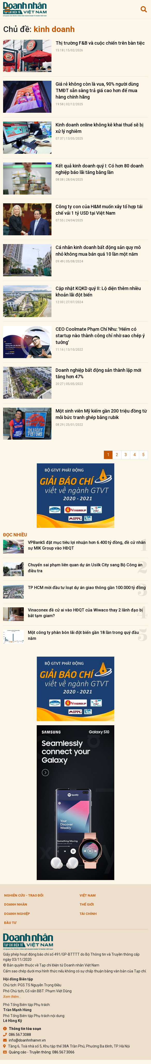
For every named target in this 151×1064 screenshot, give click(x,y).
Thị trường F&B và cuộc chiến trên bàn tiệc (100, 43)
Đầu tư (10, 923)
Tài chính (88, 914)
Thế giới (87, 904)
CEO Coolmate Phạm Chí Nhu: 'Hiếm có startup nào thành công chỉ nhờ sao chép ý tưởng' (100, 335)
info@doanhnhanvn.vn (24, 1040)
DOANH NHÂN (15, 904)
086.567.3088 (17, 1035)
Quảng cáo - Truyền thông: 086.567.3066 (38, 1052)
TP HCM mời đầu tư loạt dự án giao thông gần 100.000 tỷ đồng (87, 587)
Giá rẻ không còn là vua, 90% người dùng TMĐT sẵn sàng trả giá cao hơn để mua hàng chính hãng (97, 90)
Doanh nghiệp (17, 914)
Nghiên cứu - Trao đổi (23, 895)
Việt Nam (88, 895)
